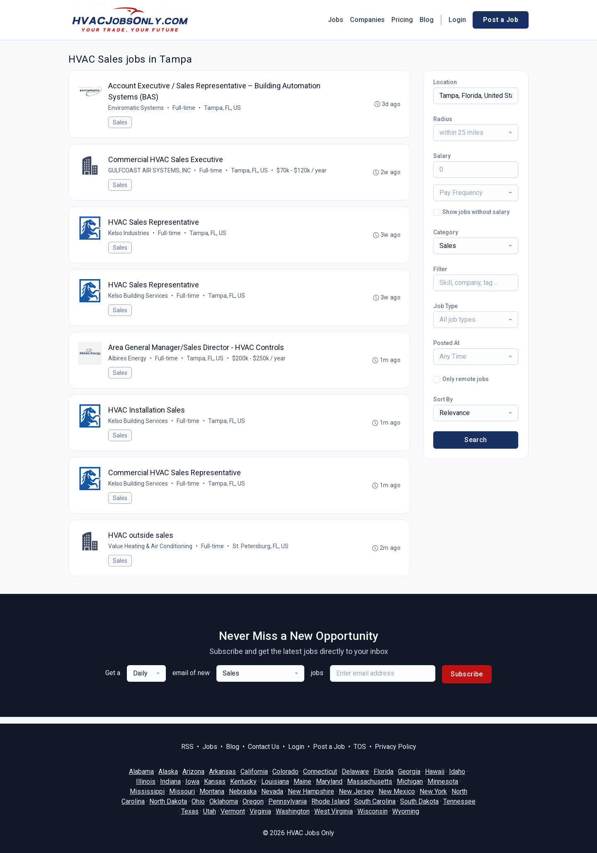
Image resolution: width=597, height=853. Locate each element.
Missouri (182, 791)
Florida (383, 771)
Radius (442, 119)
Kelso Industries (129, 235)
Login (457, 20)
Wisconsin (372, 811)
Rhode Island (330, 801)
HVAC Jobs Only (310, 833)
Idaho (457, 771)
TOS (360, 747)
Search (475, 440)
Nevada (272, 791)
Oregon (253, 801)
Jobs (335, 20)
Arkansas (222, 771)
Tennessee (459, 801)
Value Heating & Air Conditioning (151, 552)
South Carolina (375, 801)
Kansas (215, 781)
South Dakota (419, 801)
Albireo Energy (128, 362)
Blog (427, 20)
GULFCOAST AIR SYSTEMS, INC (150, 171)
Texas (190, 811)
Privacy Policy (395, 747)
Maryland (329, 781)
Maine (302, 781)
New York (433, 791)
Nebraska (243, 791)
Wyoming (405, 811)
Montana (211, 791)
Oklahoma (223, 801)
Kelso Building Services (138, 298)
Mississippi (147, 791)
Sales (120, 122)
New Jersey (356, 791)
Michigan (410, 781)
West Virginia (333, 811)
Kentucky (243, 781)
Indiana (170, 781)
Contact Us (263, 747)
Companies (367, 20)
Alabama (141, 771)
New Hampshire (311, 791)
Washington (293, 811)
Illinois (145, 781)
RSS (187, 747)
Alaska (168, 771)
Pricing (402, 20)
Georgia (409, 771)
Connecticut (320, 771)
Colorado (285, 771)
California (254, 771)
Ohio (198, 801)
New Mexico (397, 791)
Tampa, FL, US (222, 108)
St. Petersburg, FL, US (261, 552)
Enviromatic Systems (136, 108)
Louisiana (275, 781)
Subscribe (467, 681)
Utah (209, 811)
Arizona (193, 771)
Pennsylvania (287, 801)
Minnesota (442, 781)
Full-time (184, 108)
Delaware (355, 771)
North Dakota (168, 801)
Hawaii (434, 771)
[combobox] (475, 132)
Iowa (192, 781)
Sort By (443, 399)
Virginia (260, 811)
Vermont (233, 811)
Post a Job (500, 20)
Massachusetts (369, 781)
